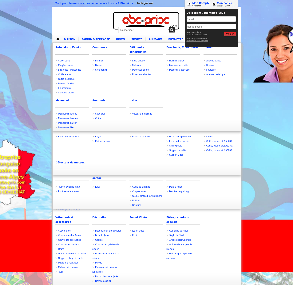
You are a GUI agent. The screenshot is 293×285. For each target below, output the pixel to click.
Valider (230, 34)
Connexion (196, 6)
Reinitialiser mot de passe (197, 41)
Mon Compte (201, 3)
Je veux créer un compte (197, 34)
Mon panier (224, 3)
